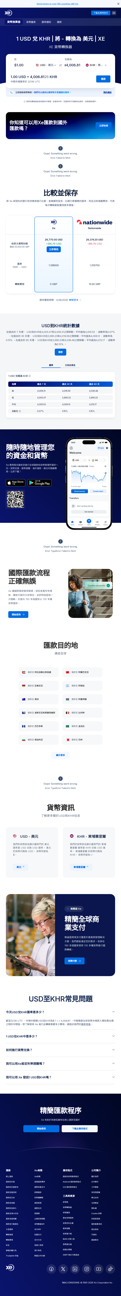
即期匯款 (37, 1192)
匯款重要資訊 (96, 1224)
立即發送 (53, 249)
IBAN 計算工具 (69, 1239)
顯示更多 (60, 755)
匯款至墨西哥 (11, 1192)
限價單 (37, 1213)
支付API (37, 1229)
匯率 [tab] (51, 365)
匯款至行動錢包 (12, 1224)
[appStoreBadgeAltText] (15, 482)
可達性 (94, 1234)
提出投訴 (94, 1229)
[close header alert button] (118, 4)
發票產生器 (67, 1244)
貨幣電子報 (67, 1234)
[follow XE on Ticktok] (110, 1269)
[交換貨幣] (60, 65)
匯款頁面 (86, 1024)
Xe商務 (37, 1176)
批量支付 (37, 1234)
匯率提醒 (66, 1228)
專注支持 (94, 1198)
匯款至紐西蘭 (11, 1219)
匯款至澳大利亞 (12, 1213)
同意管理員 (95, 1219)
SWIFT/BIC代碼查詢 (71, 1255)
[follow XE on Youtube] (98, 1269)
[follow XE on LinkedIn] (75, 1269)
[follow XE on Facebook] (51, 1269)
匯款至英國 (10, 1203)
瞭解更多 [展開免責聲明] (75, 299)
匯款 (59, 22)
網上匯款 (9, 1176)
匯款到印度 (10, 1182)
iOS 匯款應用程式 (70, 1187)
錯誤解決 (94, 1240)
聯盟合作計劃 (39, 1256)
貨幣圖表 (31, 22)
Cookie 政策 (96, 1213)
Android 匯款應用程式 (72, 1182)
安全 (7, 1245)
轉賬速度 (9, 1234)
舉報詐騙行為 (11, 1250)
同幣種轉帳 (38, 1198)
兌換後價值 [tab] (70, 365)
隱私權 (94, 1208)
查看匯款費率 (39, 1182)
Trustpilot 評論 (12, 1256)
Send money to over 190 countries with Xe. (58, 3)
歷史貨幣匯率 (68, 1218)
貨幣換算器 (13, 21)
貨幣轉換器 (67, 1207)
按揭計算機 (67, 1249)
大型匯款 (9, 1229)
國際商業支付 (39, 1187)
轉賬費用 (9, 1240)
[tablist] (60, 365)
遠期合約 (37, 1208)
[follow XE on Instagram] (86, 1269)
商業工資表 (38, 1245)
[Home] (8, 13)
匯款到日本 (10, 1198)
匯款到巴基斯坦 (12, 1187)
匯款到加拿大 (11, 1208)
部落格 (65, 1202)
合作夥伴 (94, 1182)
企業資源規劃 (39, 1219)
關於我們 (94, 1176)
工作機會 (94, 1187)
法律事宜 (94, 1203)
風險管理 (37, 1203)
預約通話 (107, 92)
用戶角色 (37, 1250)
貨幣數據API (39, 1224)
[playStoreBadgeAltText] (39, 482)
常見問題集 (95, 1192)
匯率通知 (46, 22)
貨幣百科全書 (68, 1223)
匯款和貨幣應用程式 (71, 1176)
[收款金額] (21, 65)
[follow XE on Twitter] (63, 1269)
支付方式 (37, 1240)
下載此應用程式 (101, 13)
